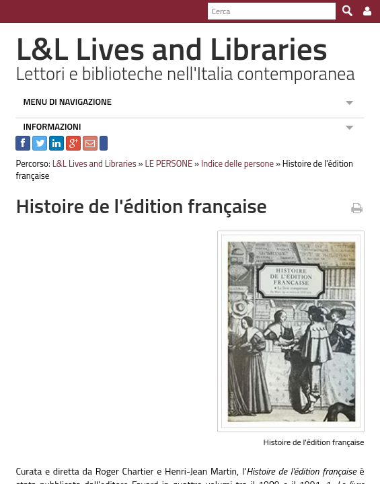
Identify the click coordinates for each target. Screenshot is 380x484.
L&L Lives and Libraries (88, 163)
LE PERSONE (163, 163)
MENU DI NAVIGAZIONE (61, 101)
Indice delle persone (231, 163)
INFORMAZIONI (46, 126)
